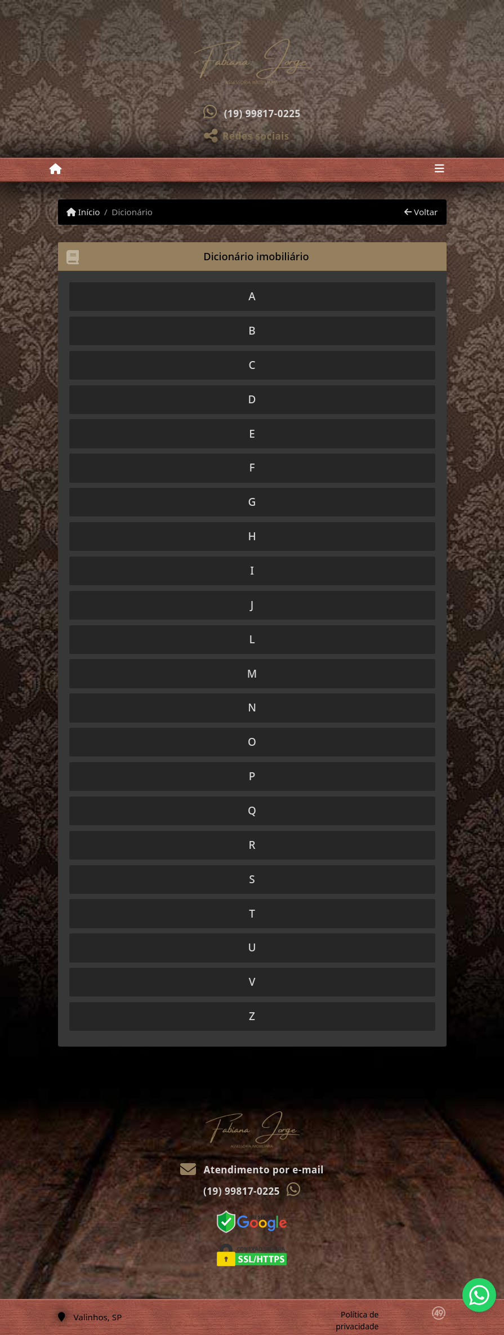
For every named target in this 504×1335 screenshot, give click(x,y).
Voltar (421, 211)
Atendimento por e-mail (252, 1169)
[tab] (252, 296)
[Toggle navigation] (439, 169)
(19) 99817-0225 (262, 113)
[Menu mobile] (55, 169)
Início (83, 211)
